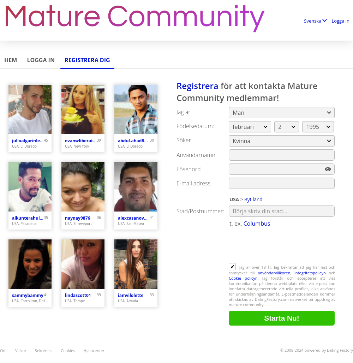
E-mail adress (193, 183)
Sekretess (43, 350)
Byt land (253, 199)
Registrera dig (87, 60)
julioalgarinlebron (28, 141)
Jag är (183, 112)
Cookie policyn (243, 278)
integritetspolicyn (310, 272)
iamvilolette (131, 295)
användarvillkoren (274, 272)
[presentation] (282, 246)
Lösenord (188, 169)
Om (3, 350)
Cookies (68, 350)
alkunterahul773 (28, 218)
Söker (183, 140)
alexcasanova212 (134, 218)
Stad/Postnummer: (200, 211)
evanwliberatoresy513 (81, 141)
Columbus (257, 223)
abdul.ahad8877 (134, 141)
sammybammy (27, 295)
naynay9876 (77, 218)
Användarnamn (195, 155)
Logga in (340, 21)
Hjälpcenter (94, 350)
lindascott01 (78, 295)
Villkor (20, 350)
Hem (10, 60)
